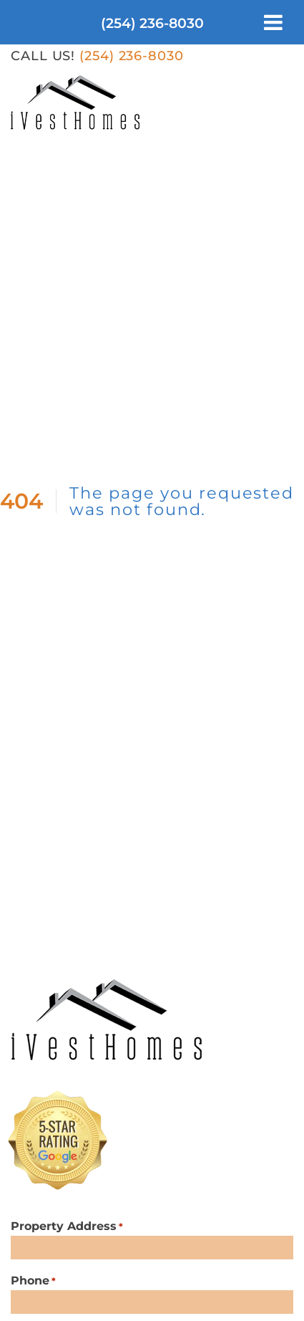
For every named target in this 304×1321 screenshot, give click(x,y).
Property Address (67, 1226)
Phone (33, 1281)
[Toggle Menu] (273, 22)
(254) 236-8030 (152, 23)
